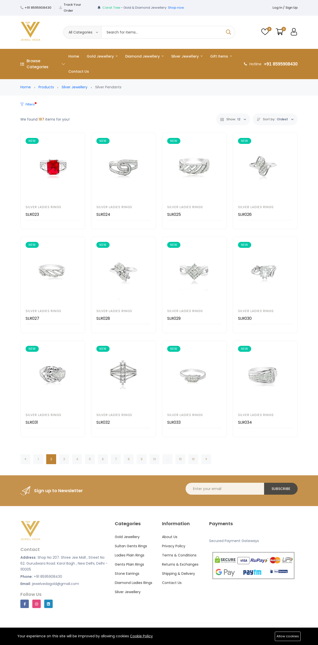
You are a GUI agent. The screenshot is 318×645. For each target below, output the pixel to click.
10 (154, 459)
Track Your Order (72, 7)
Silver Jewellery (186, 56)
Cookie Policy (141, 636)
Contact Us (78, 71)
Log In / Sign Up (285, 7)
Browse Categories (42, 63)
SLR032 (103, 422)
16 (193, 459)
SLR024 (103, 214)
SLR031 (32, 422)
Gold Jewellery (102, 56)
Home (73, 56)
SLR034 (245, 422)
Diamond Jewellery (144, 56)
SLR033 (174, 422)
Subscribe (281, 488)
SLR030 (245, 318)
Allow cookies (288, 636)
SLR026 (245, 214)
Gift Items (221, 56)
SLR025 (174, 214)
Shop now (176, 7)
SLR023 (32, 214)
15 (180, 459)
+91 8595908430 (38, 7)
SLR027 (32, 318)
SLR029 (174, 318)
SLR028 (103, 318)
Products (46, 87)
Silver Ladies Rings (43, 207)
